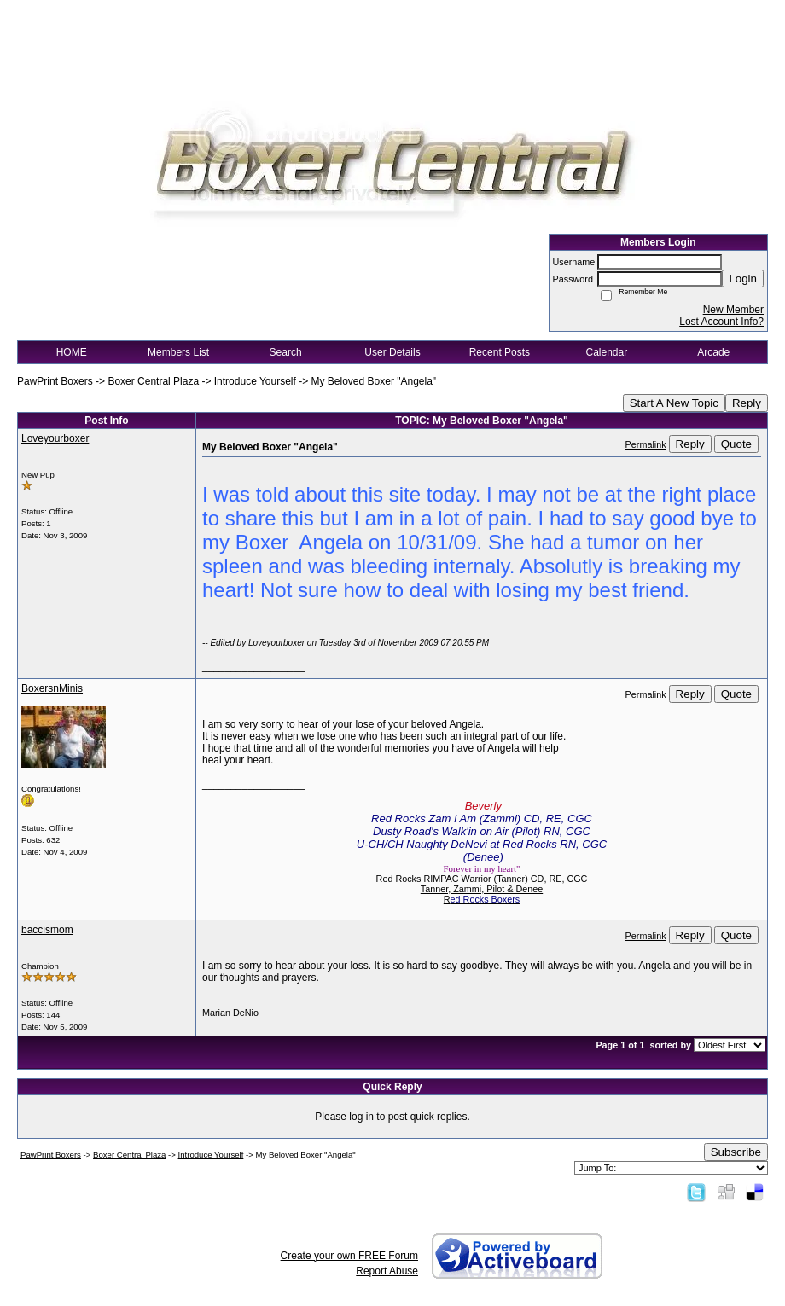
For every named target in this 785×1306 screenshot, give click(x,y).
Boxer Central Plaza (153, 381)
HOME (71, 352)
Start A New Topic (674, 403)
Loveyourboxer (55, 438)
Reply (746, 403)
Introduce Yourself (255, 381)
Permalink (645, 444)
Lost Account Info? (721, 322)
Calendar (606, 352)
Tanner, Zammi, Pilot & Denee (482, 889)
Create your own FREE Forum (349, 1256)
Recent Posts (499, 352)
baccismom (47, 930)
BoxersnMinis (52, 688)
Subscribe (736, 1152)
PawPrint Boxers (55, 381)
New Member (733, 310)
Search (286, 352)
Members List (178, 352)
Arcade (713, 352)
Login (743, 278)
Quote (736, 444)
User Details (392, 352)
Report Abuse (387, 1271)
